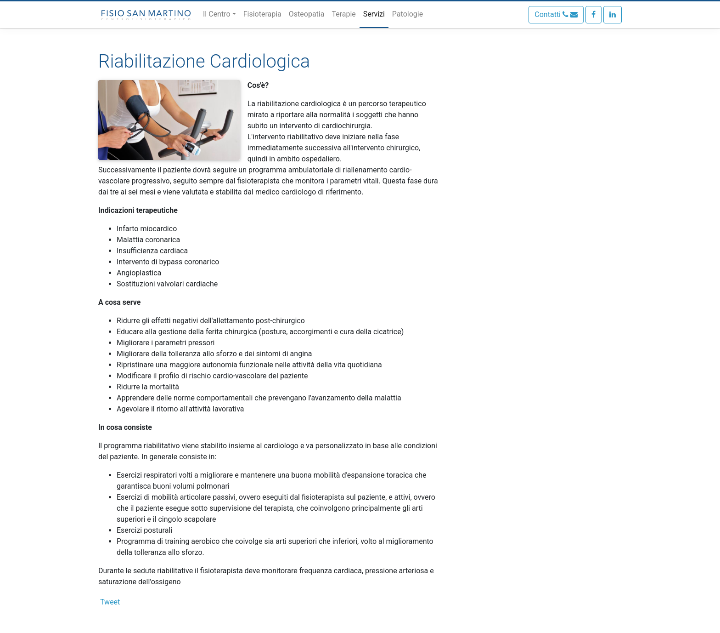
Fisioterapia (262, 14)
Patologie (407, 14)
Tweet (110, 602)
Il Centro (217, 14)
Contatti (556, 14)
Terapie (343, 14)
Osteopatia (307, 14)
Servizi (374, 14)
